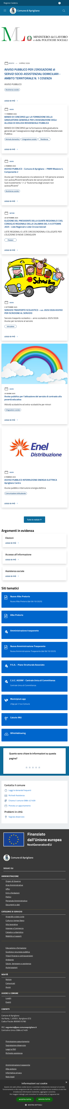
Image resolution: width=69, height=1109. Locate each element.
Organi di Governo (13, 881)
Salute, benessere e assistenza (18, 963)
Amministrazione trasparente (18, 1064)
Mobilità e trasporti (14, 936)
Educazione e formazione (16, 947)
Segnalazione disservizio (16, 1045)
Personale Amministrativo (16, 900)
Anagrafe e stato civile (15, 916)
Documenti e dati (13, 904)
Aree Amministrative (14, 885)
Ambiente (10, 959)
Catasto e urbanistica (14, 932)
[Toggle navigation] (4, 10)
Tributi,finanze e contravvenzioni (19, 955)
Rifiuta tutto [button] (44, 1099)
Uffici (8, 889)
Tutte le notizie (34, 519)
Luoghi (8, 998)
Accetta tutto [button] (25, 1099)
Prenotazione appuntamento (17, 1041)
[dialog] (34, 1094)
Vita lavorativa (12, 924)
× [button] (66, 1082)
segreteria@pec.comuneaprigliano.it (21, 1027)
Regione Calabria (11, 2)
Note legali (10, 1076)
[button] (34, 1105)
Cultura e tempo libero (15, 920)
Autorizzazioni (11, 967)
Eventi (8, 1002)
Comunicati (10, 983)
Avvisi (11, 63)
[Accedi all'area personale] (59, 3)
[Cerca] (63, 10)
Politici (8, 896)
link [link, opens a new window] (58, 1094)
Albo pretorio (11, 1068)
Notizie (9, 213)
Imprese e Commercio (14, 928)
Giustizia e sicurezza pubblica (18, 951)
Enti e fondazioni (13, 892)
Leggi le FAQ (11, 1049)
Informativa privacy (14, 1072)
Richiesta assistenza (14, 1053)
